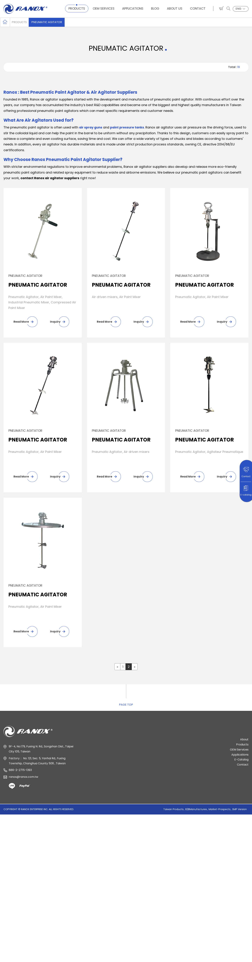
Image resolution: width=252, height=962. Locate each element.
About (244, 742)
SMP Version (239, 811)
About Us (174, 8)
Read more (10, 870)
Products (76, 8)
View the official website (41, 870)
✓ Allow (6, 831)
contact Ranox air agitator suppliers (50, 178)
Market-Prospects (219, 811)
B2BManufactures (196, 811)
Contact (197, 8)
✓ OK (128, 959)
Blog (155, 8)
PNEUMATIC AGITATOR (47, 22)
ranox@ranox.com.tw (23, 779)
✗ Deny (5, 837)
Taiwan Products (173, 811)
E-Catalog (241, 762)
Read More (21, 322)
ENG (241, 9)
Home (5, 22)
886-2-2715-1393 (20, 773)
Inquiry (55, 322)
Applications (132, 8)
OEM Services (103, 8)
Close (4, 819)
